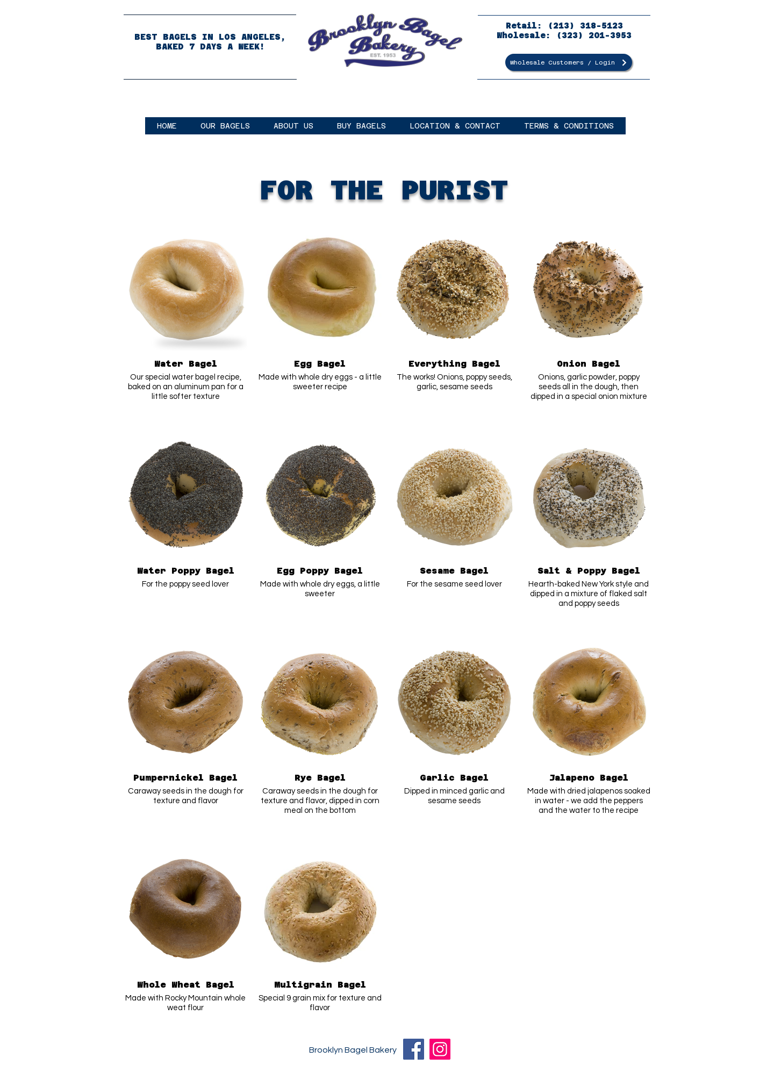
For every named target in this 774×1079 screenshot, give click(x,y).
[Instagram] (439, 1049)
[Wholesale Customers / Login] (568, 62)
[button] (225, 125)
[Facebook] (413, 1049)
